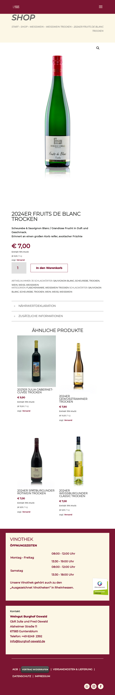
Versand (21, 260)
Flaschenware (35, 287)
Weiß (21, 285)
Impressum (42, 676)
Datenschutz (21, 676)
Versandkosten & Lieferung (72, 669)
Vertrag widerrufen (35, 669)
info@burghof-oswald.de (27, 641)
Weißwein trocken (59, 26)
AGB (15, 669)
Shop (24, 26)
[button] (98, 48)
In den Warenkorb (49, 268)
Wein (15, 285)
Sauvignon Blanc (63, 280)
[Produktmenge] (19, 268)
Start (15, 26)
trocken (94, 280)
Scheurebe (81, 280)
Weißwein (37, 26)
